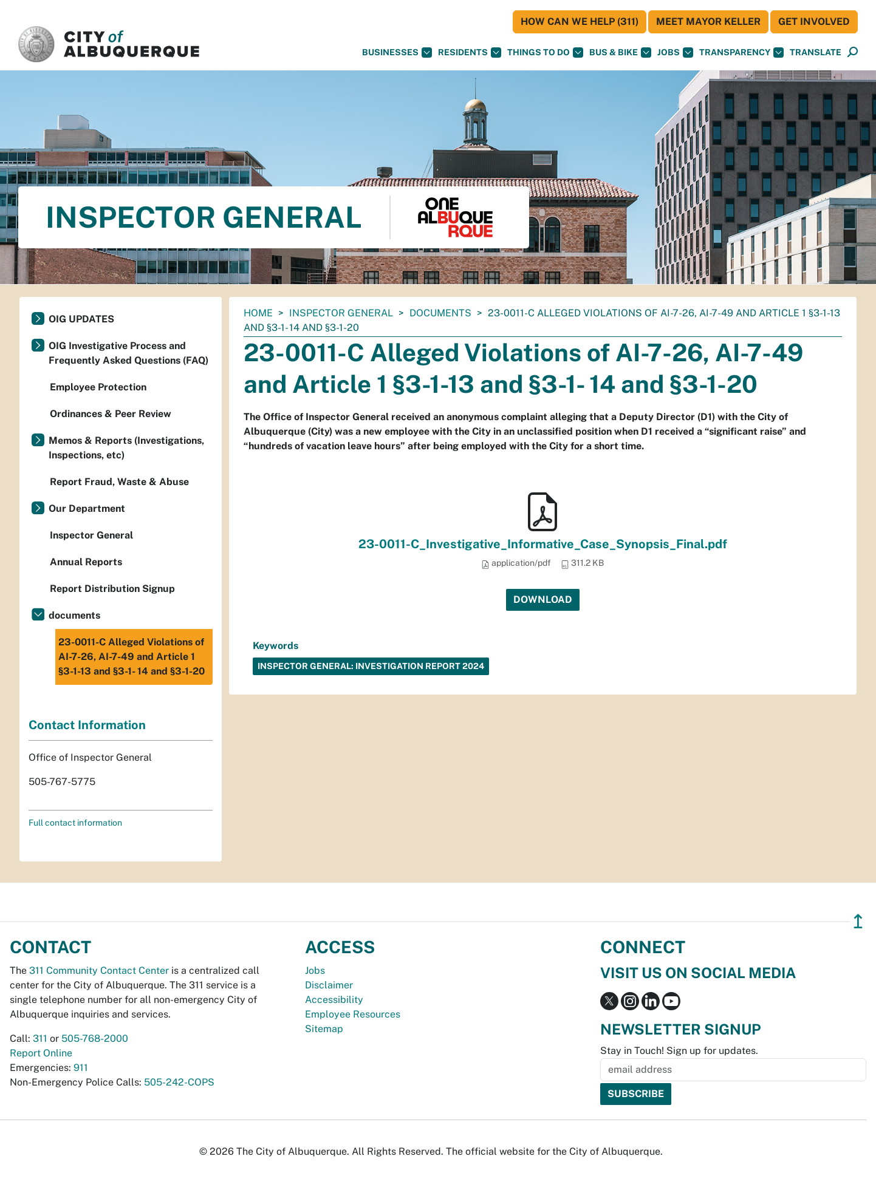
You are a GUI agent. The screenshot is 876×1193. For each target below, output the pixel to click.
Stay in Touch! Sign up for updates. (679, 1050)
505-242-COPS (179, 1082)
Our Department (87, 508)
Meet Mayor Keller (708, 21)
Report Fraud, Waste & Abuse (119, 482)
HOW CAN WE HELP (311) (579, 21)
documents (440, 313)
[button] (815, 52)
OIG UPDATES (81, 319)
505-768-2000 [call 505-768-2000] (94, 1038)
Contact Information (87, 725)
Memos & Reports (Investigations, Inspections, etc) (126, 448)
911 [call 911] (81, 1067)
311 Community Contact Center (99, 970)
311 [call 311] (40, 1038)
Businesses (397, 52)
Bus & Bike (620, 52)
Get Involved (814, 21)
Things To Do (545, 52)
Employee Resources (352, 1014)
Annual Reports (86, 562)
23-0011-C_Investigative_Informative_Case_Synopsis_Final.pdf (542, 544)
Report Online (41, 1053)
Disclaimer (329, 985)
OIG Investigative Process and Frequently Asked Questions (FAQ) (128, 353)
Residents (469, 52)
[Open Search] (852, 52)
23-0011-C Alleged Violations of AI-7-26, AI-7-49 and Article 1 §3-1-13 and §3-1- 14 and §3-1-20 (131, 656)
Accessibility (334, 999)
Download (542, 599)
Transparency (741, 52)
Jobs (675, 52)
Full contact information (75, 823)
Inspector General (341, 313)
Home (258, 313)
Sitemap (324, 1029)
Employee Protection (98, 387)
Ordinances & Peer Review (110, 414)
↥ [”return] (858, 921)
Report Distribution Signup (112, 588)
